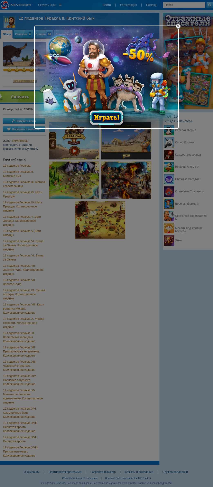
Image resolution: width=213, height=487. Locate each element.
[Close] (178, 26)
